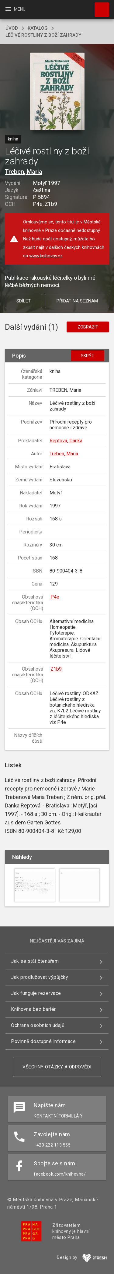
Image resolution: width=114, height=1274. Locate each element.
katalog (38, 28)
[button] (57, 92)
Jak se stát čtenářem (35, 961)
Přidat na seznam (77, 301)
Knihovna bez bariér (33, 1009)
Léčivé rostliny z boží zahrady (43, 35)
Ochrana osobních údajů (37, 1025)
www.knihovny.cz (46, 256)
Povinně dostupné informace (43, 1041)
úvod (11, 28)
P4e (54, 597)
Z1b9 (56, 669)
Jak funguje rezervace (36, 993)
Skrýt (87, 355)
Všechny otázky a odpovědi (57, 1067)
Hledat (99, 6)
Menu (15, 9)
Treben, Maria (23, 171)
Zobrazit (88, 327)
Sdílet (23, 301)
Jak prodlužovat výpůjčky (39, 977)
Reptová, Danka (66, 441)
